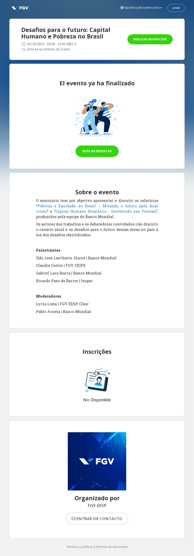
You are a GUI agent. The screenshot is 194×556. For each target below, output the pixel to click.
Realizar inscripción (150, 39)
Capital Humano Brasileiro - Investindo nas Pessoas (105, 211)
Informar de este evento (112, 547)
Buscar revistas (97, 151)
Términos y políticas (79, 547)
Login (176, 8)
